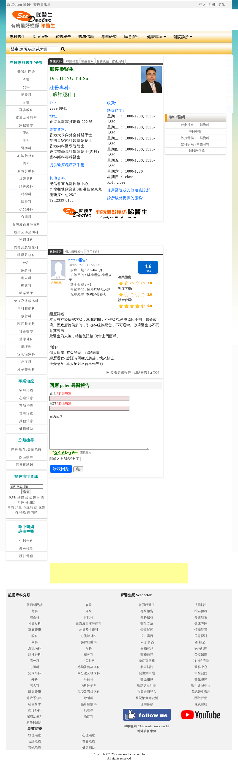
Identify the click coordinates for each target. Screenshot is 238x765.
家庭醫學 (26, 125)
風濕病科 (26, 178)
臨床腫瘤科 (26, 323)
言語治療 (26, 405)
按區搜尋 (26, 457)
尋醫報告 (63, 36)
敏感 (28, 498)
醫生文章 (146, 623)
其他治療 (26, 421)
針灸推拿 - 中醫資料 (195, 125)
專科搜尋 (146, 617)
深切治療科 (26, 354)
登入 (202, 4)
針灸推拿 (26, 548)
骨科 (26, 140)
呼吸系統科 (26, 255)
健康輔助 (26, 428)
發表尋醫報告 (74, 251)
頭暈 (18, 507)
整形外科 (26, 339)
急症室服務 (147, 661)
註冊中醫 (195, 131)
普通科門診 (26, 72)
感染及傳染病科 (26, 232)
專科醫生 (17, 36)
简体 (221, 4)
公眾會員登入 (146, 692)
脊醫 (26, 79)
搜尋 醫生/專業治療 (26, 449)
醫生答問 (87, 61)
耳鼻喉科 (26, 110)
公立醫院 (200, 654)
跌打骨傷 (26, 556)
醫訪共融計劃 (146, 685)
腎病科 (26, 148)
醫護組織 (146, 679)
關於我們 (200, 698)
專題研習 (109, 36)
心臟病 (28, 507)
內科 (26, 163)
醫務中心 (200, 667)
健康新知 (200, 642)
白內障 (32, 512)
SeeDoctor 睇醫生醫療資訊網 (29, 4)
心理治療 (26, 398)
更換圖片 (85, 452)
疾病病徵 (40, 36)
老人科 (26, 278)
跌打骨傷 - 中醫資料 (195, 138)
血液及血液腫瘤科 (26, 224)
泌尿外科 (26, 240)
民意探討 (132, 36)
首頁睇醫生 (147, 605)
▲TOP (154, 372)
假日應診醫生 (26, 464)
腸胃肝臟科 (26, 171)
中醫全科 (26, 541)
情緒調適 (200, 629)
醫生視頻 (200, 679)
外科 (26, 262)
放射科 (26, 316)
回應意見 (55, 416)
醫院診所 (182, 37)
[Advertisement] (117, 233)
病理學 (26, 346)
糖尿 (20, 498)
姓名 (53, 393)
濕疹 (36, 498)
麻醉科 (26, 270)
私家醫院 (146, 667)
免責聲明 (200, 704)
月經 (20, 502)
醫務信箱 (86, 36)
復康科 (26, 285)
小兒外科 (26, 209)
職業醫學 (26, 293)
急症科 (26, 362)
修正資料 (118, 61)
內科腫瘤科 (26, 308)
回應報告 (140, 372)
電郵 (53, 403)
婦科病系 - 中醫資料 (195, 144)
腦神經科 (26, 186)
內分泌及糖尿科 (26, 247)
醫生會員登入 (201, 685)
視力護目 (146, 636)
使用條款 (146, 704)
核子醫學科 (26, 369)
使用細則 (93, 251)
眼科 (26, 133)
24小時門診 (201, 661)
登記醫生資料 (201, 692)
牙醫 (26, 102)
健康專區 (156, 37)
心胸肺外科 (26, 156)
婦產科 (26, 95)
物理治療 (26, 390)
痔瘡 (22, 512)
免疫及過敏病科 (26, 301)
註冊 (212, 4)
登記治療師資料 (147, 698)
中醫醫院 (200, 673)
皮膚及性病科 (26, 117)
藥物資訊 (146, 648)
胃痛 (10, 507)
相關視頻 (103, 61)
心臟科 (26, 217)
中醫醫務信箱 (195, 151)
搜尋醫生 (200, 605)
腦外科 (26, 201)
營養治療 (26, 413)
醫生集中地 (147, 673)
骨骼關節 (146, 629)
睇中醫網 (177, 117)
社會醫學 (26, 331)
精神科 (26, 194)
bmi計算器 (147, 642)
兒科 (26, 87)
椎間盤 (30, 502)
